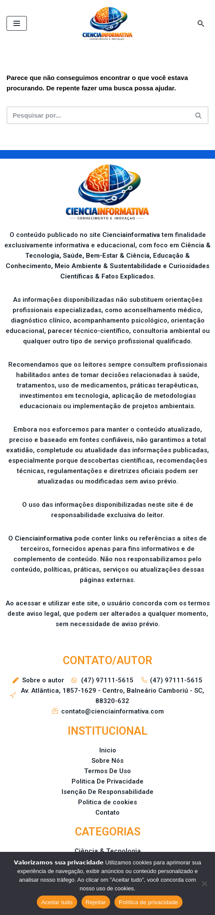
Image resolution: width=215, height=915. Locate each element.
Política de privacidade (148, 902)
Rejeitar (96, 902)
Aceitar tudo (56, 902)
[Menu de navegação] (17, 23)
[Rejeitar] (204, 883)
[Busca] (201, 23)
